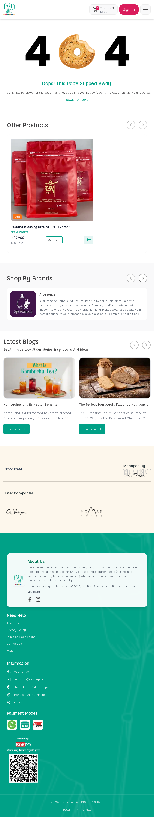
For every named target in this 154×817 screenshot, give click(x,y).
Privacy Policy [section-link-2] (16, 630)
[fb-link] (30, 599)
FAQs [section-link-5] (10, 650)
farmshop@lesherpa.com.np (33, 679)
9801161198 (21, 671)
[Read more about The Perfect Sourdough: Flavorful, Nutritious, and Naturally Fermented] (92, 429)
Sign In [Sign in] (129, 9)
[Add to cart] (88, 240)
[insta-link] (38, 599)
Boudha (19, 702)
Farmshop (68, 802)
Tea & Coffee (19, 232)
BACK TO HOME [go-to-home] (77, 100)
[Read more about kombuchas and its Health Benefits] (16, 429)
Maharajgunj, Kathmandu (30, 694)
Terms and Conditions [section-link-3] (21, 636)
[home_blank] (9, 9)
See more (33, 591)
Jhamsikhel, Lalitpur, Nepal (31, 687)
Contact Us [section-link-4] (14, 643)
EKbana (86, 809)
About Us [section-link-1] (13, 623)
